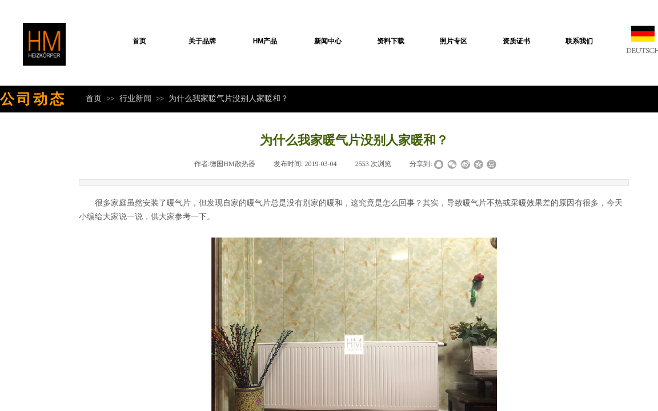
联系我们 (579, 41)
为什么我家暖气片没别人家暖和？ (228, 98)
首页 (139, 41)
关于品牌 (202, 41)
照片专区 (453, 41)
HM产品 (265, 41)
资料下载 (390, 41)
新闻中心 (328, 41)
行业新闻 (135, 98)
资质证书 (516, 41)
